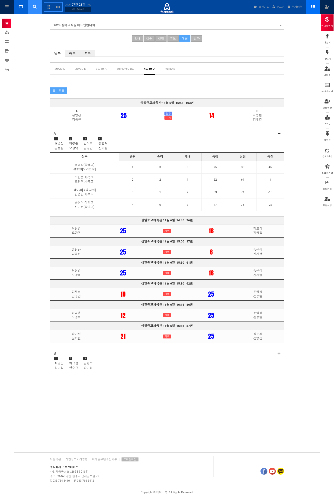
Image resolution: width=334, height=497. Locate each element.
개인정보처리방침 (76, 459)
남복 (57, 53)
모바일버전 (130, 459)
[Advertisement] (167, 412)
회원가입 (262, 7)
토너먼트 (58, 90)
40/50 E (170, 68)
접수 (149, 38)
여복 (72, 53)
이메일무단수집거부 (104, 459)
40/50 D (149, 68)
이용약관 (55, 459)
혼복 (87, 53)
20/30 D (60, 68)
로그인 (279, 7)
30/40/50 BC (125, 68)
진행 (161, 38)
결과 (197, 38)
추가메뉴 (295, 7)
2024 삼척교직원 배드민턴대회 (168, 24)
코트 (173, 38)
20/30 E (80, 68)
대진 (185, 38)
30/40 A (101, 68)
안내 (137, 38)
